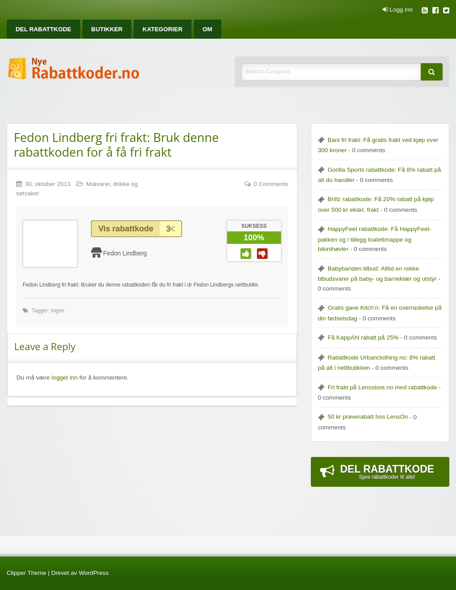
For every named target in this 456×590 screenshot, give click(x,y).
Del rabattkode (43, 29)
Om (207, 29)
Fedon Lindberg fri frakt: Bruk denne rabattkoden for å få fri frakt (116, 144)
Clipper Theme (26, 573)
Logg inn (398, 10)
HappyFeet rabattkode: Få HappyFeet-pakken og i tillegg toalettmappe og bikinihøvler (375, 239)
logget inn (65, 377)
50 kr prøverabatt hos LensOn (368, 416)
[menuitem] (43, 29)
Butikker (106, 29)
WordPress (94, 573)
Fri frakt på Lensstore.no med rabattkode (382, 387)
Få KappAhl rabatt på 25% (363, 337)
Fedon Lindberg (125, 253)
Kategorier (162, 29)
